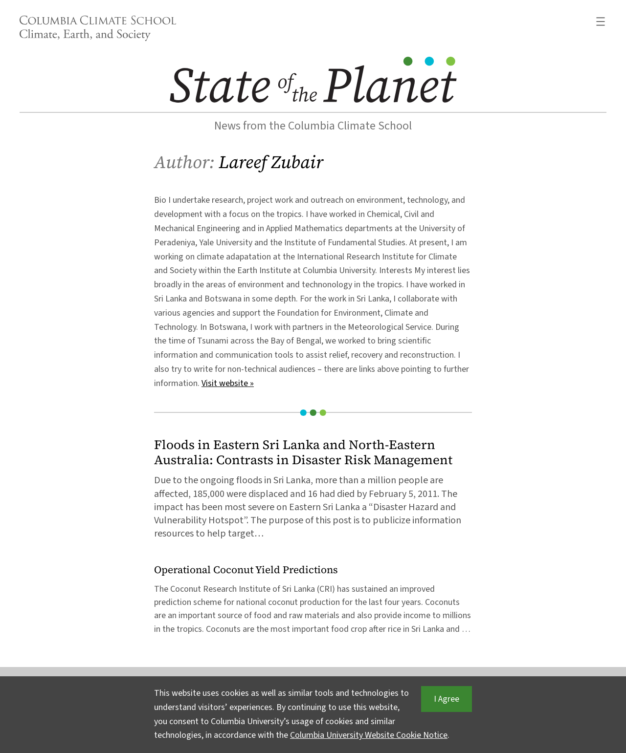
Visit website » (227, 383)
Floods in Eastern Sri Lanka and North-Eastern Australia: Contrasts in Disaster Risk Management (303, 452)
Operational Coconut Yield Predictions (246, 570)
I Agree (446, 699)
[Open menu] (600, 21)
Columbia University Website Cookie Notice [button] (368, 735)
